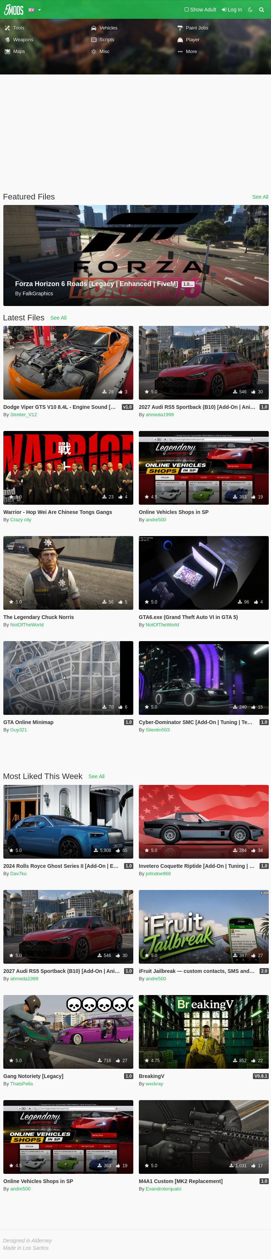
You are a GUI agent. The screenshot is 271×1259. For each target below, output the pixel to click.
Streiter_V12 (23, 414)
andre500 (156, 519)
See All (260, 197)
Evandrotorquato (163, 1189)
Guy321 (18, 730)
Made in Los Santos (26, 1248)
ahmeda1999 (160, 414)
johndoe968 (158, 873)
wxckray (154, 1083)
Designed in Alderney (27, 1241)
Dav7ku (18, 873)
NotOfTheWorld (27, 624)
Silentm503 (158, 730)
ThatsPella (21, 1083)
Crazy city (20, 519)
